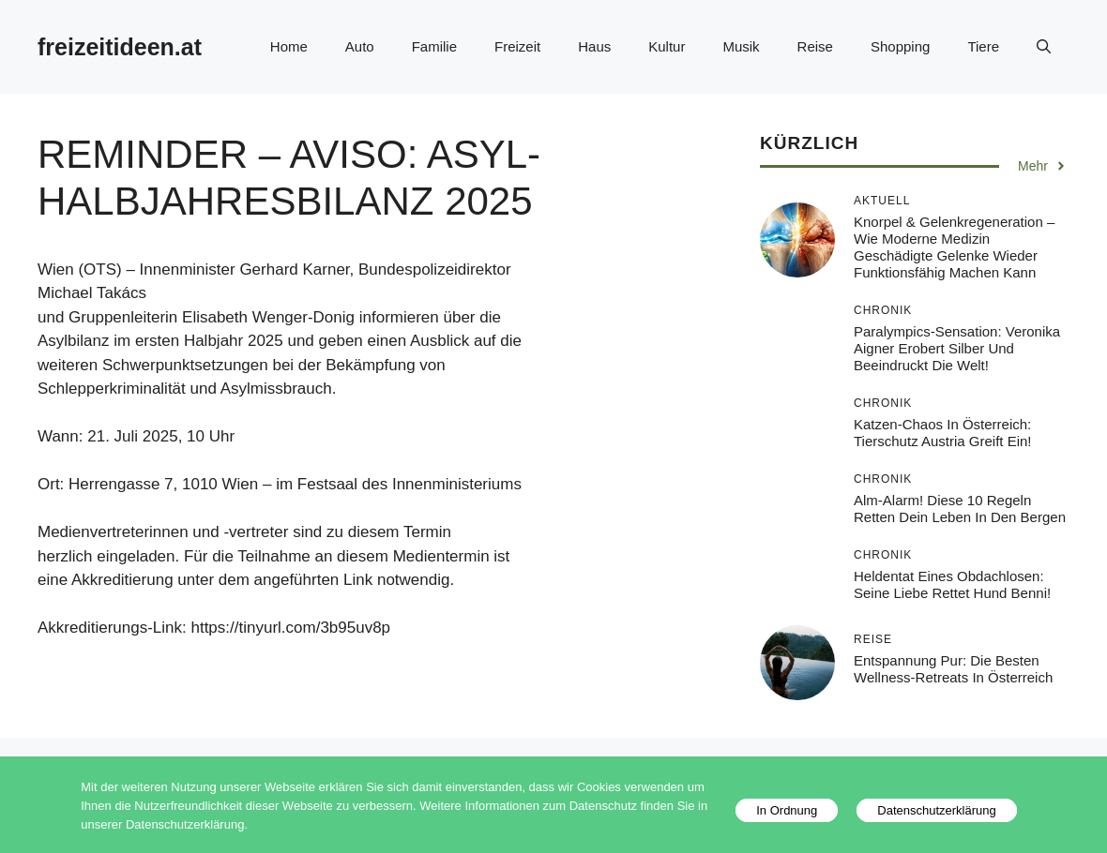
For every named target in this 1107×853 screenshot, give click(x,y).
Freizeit (517, 46)
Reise (815, 46)
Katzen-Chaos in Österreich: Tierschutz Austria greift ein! (943, 432)
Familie (434, 46)
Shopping (900, 46)
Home (289, 46)
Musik (740, 46)
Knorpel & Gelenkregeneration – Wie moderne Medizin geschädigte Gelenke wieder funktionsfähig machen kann (954, 247)
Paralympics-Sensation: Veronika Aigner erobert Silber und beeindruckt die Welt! (957, 348)
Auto (359, 46)
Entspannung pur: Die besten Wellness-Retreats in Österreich (953, 668)
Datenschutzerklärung (936, 810)
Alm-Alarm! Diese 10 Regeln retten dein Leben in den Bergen (960, 508)
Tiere (983, 46)
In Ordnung (786, 810)
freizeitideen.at (120, 47)
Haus (594, 46)
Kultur (666, 46)
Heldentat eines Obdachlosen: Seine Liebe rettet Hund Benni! (952, 584)
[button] (1043, 47)
